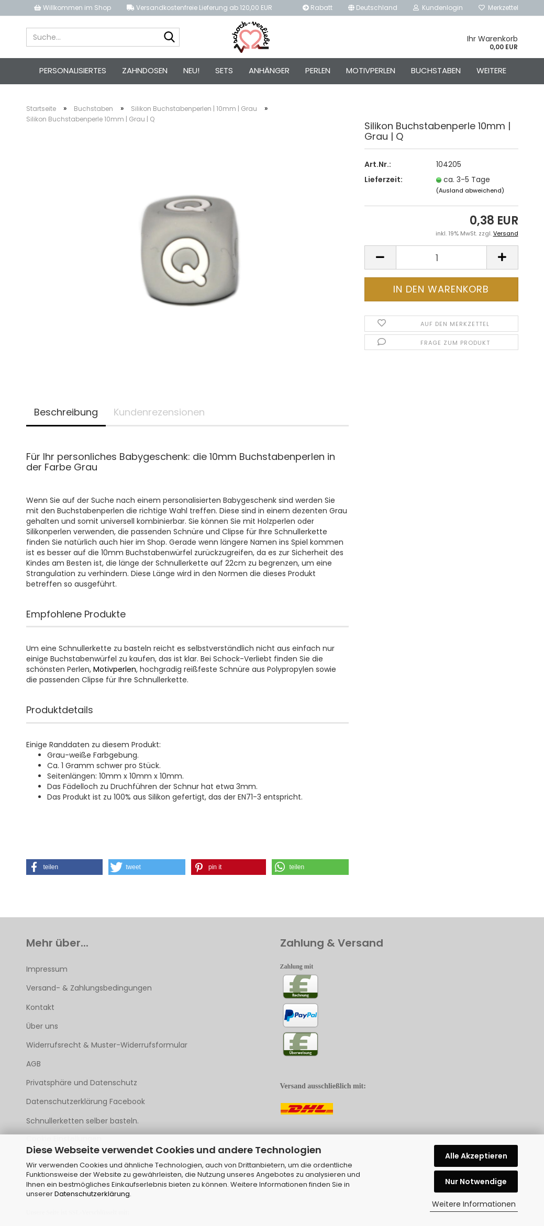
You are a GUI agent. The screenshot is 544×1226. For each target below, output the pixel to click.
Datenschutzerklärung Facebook (85, 1103)
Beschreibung (66, 413)
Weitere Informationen (474, 1204)
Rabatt (317, 7)
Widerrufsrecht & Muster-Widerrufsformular (106, 1046)
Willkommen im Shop (72, 7)
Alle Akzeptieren (476, 1156)
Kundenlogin (438, 7)
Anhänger (269, 70)
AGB (33, 1065)
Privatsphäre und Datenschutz (81, 1084)
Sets (224, 70)
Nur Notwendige (476, 1181)
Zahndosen (145, 70)
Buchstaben (436, 70)
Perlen (317, 70)
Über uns (42, 1027)
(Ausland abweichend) (470, 192)
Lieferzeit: (383, 181)
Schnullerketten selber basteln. (82, 1122)
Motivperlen (370, 70)
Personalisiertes (72, 70)
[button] (64, 868)
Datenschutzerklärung (92, 1194)
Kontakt (40, 1009)
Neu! (191, 70)
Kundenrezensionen (159, 413)
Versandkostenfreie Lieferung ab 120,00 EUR (199, 7)
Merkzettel (498, 7)
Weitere (491, 70)
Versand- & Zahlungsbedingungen (89, 989)
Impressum (47, 970)
